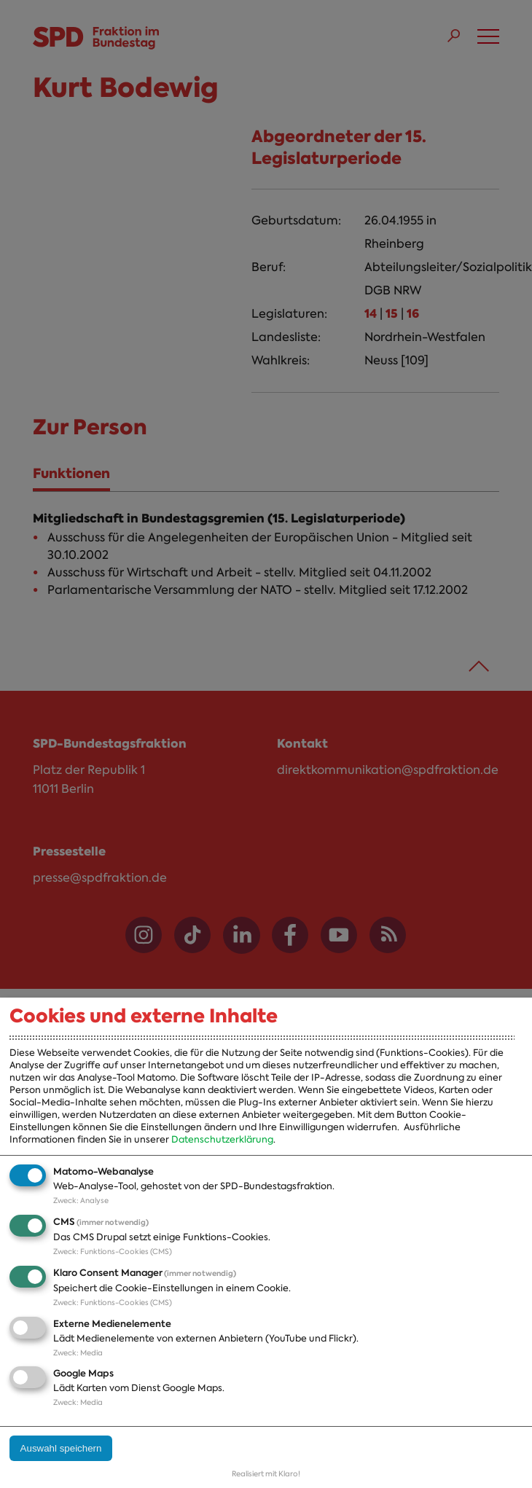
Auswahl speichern (61, 1448)
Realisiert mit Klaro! (266, 1474)
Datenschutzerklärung (222, 1139)
